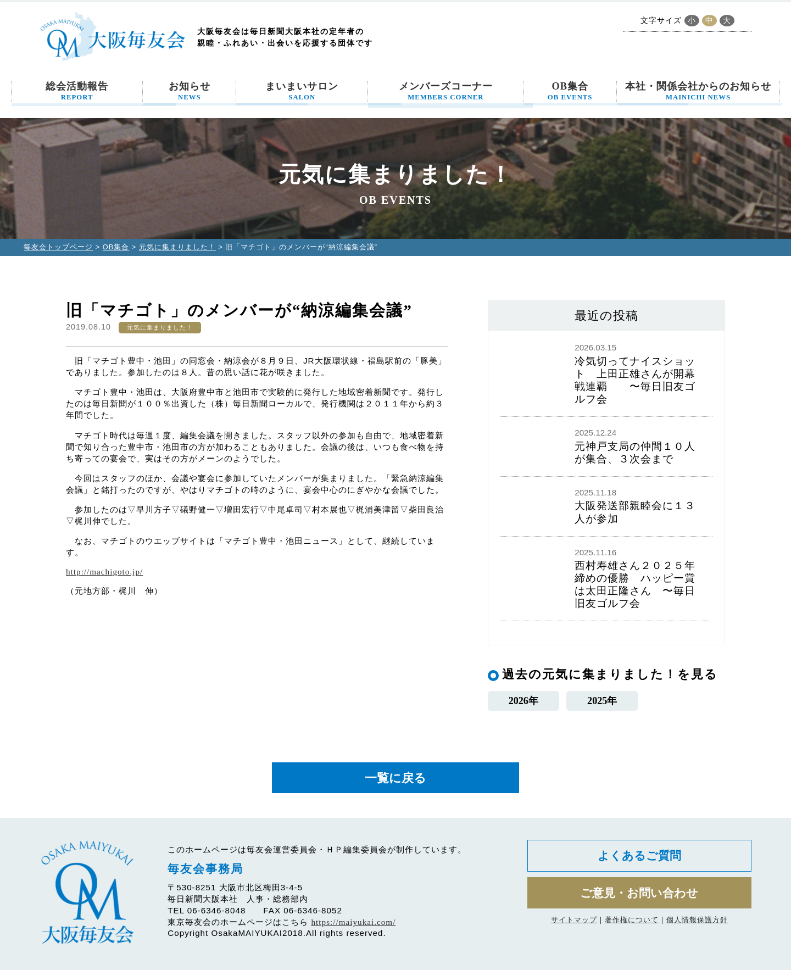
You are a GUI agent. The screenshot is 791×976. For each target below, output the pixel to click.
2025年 (602, 702)
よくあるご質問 (639, 864)
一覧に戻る (395, 782)
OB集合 (570, 91)
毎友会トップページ (58, 247)
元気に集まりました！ (177, 247)
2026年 (523, 702)
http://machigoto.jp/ (104, 571)
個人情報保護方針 (697, 932)
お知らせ (189, 91)
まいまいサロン (301, 91)
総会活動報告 (77, 91)
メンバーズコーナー (446, 91)
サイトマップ (574, 932)
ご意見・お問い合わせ (639, 904)
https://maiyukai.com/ (353, 928)
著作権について (632, 932)
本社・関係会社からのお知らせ (698, 91)
